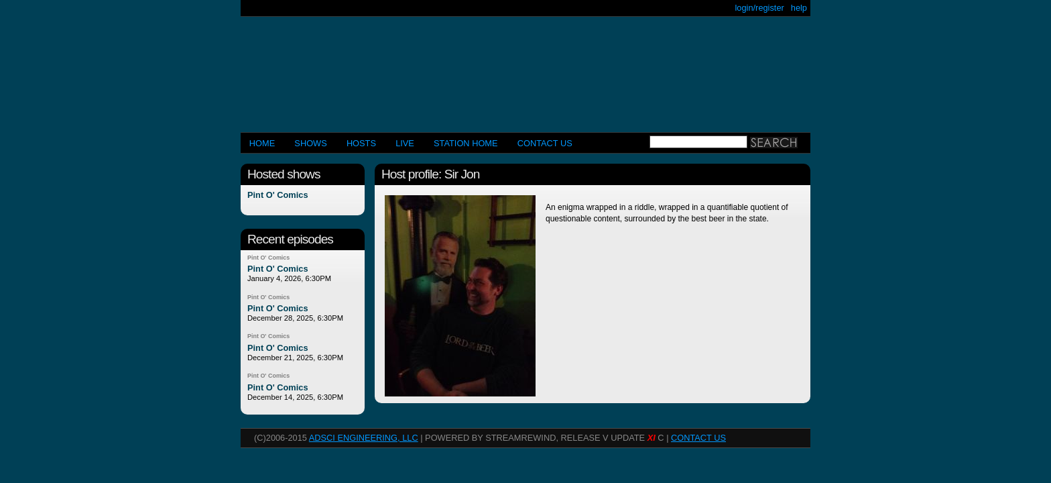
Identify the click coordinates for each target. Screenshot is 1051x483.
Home (262, 143)
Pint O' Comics (277, 196)
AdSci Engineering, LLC (363, 438)
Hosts (361, 143)
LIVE (404, 143)
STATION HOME (466, 143)
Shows (310, 143)
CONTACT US (544, 143)
